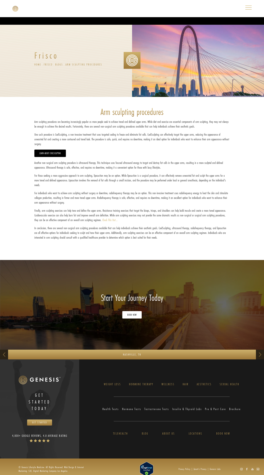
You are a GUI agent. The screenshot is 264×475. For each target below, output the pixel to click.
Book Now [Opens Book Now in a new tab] (132, 314)
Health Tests (110, 409)
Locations (195, 433)
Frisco (48, 64)
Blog (145, 433)
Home (37, 64)
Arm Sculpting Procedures (84, 64)
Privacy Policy (184, 469)
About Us (168, 433)
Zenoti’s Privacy (200, 469)
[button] (241, 469)
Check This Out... (110, 220)
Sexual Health (229, 384)
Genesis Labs (215, 469)
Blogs (59, 64)
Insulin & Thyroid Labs (187, 409)
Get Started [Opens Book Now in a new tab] (39, 422)
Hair (186, 384)
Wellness (168, 384)
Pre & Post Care (215, 409)
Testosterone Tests (156, 409)
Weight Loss (112, 384)
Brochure (235, 409)
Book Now (223, 433)
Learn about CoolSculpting (50, 153)
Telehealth (120, 433)
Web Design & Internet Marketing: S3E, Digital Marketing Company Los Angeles (51, 469)
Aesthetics (204, 384)
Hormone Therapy (141, 384)
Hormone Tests (131, 409)
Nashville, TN (132, 354)
